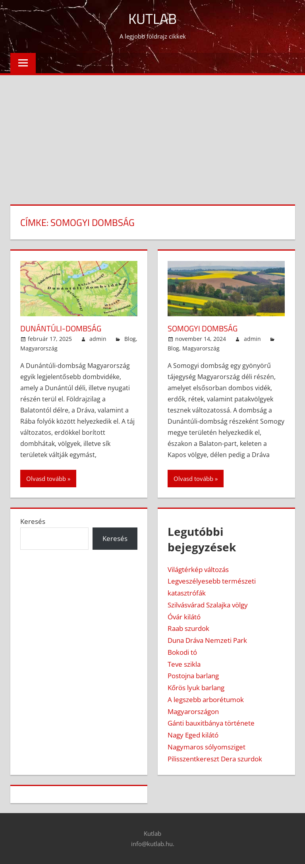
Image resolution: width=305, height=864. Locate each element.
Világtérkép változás (198, 569)
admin (97, 338)
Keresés (32, 521)
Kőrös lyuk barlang (196, 687)
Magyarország (39, 348)
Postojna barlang (193, 675)
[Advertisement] (152, 135)
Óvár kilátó (184, 616)
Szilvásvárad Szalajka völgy (208, 604)
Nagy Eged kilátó (193, 734)
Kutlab (152, 18)
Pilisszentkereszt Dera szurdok (215, 758)
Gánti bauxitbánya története (211, 723)
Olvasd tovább (46, 479)
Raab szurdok (188, 628)
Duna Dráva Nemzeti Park (207, 640)
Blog (130, 338)
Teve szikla (184, 664)
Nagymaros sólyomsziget (206, 746)
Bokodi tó (182, 652)
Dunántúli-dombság (60, 328)
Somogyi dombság (202, 328)
